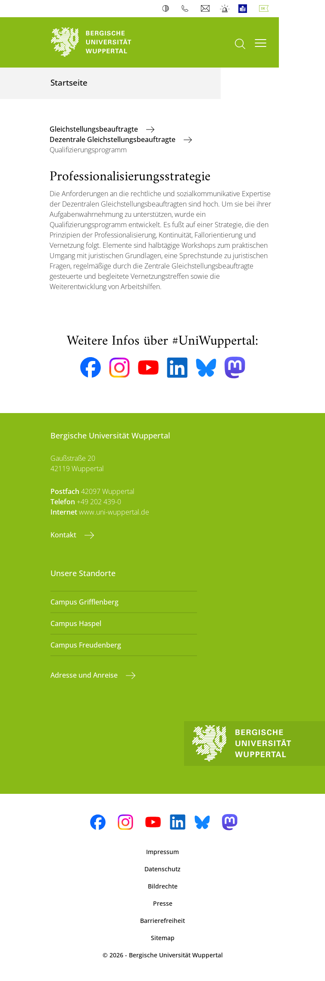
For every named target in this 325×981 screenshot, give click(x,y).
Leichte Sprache (244, 8)
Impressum (162, 852)
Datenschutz (162, 869)
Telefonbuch (186, 8)
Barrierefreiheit (162, 920)
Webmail (206, 8)
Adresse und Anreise (84, 675)
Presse (162, 903)
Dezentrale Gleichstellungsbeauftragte (113, 139)
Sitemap (163, 938)
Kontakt (64, 535)
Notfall (225, 8)
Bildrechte (163, 886)
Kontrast (167, 8)
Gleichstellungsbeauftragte (95, 129)
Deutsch (265, 8)
